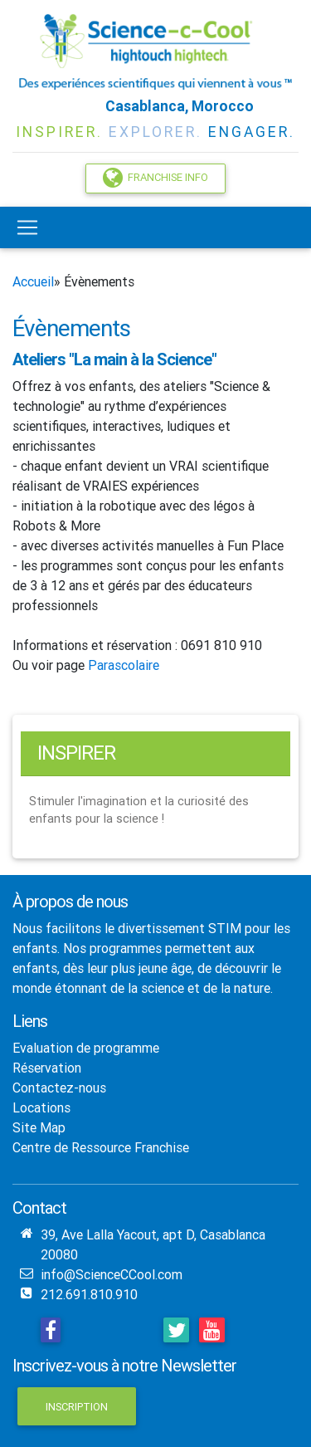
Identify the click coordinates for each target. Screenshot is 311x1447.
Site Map (39, 1127)
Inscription (77, 1407)
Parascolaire (123, 665)
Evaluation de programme (85, 1047)
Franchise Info (155, 177)
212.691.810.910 (89, 1294)
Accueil (33, 281)
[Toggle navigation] (27, 227)
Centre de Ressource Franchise (100, 1147)
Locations (41, 1107)
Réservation (46, 1067)
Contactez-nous (59, 1087)
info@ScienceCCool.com (111, 1274)
